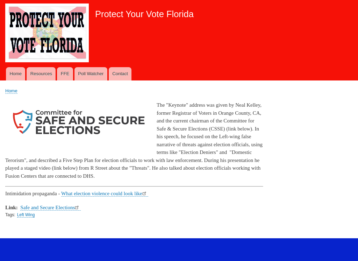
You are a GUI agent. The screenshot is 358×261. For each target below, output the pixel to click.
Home (15, 73)
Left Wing (26, 214)
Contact (120, 73)
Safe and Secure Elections (50, 207)
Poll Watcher (90, 73)
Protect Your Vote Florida (144, 14)
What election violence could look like (104, 193)
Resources (41, 73)
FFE (65, 73)
